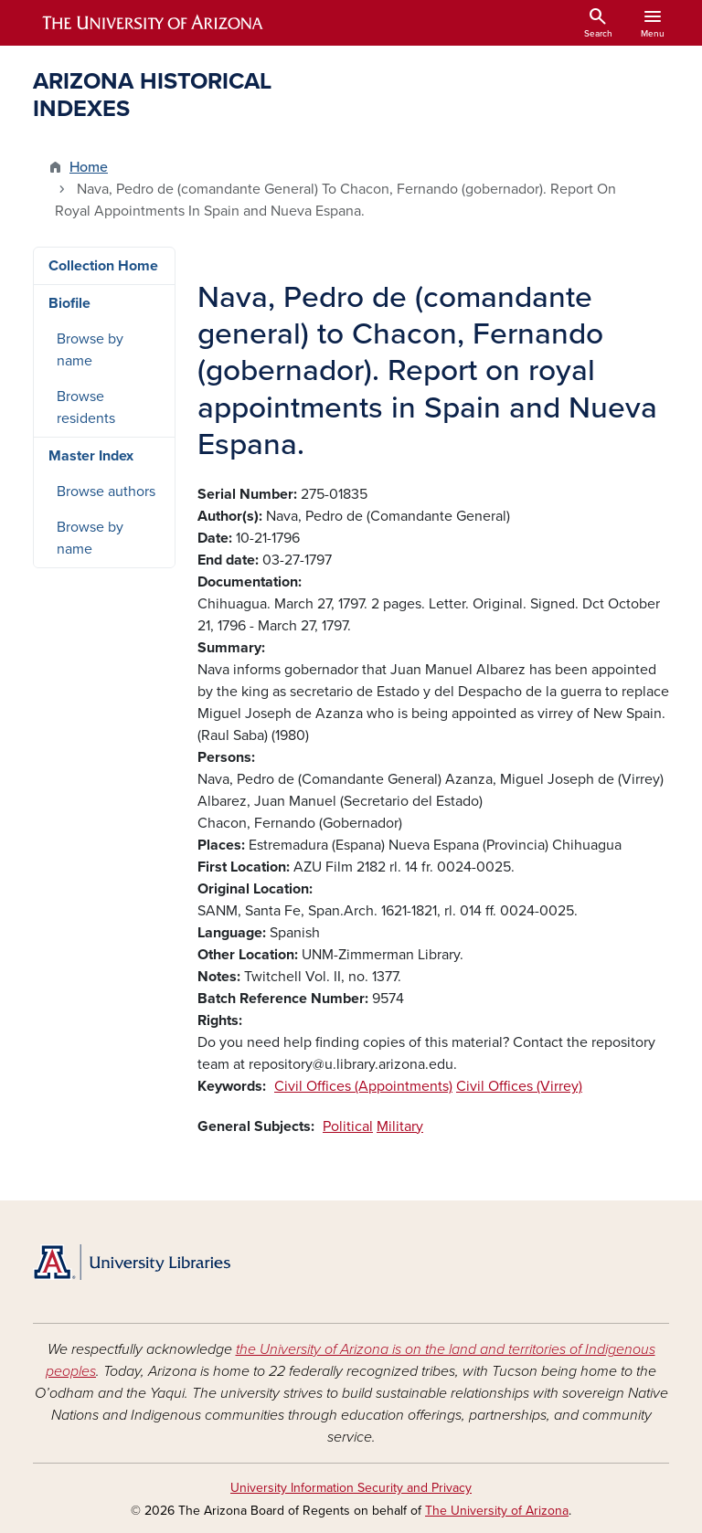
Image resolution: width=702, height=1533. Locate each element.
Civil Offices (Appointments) (363, 1086)
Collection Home (103, 266)
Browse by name (90, 350)
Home (88, 167)
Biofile (69, 303)
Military (400, 1126)
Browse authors (106, 491)
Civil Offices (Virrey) (519, 1086)
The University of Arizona (497, 1510)
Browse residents (86, 407)
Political (348, 1126)
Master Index (90, 456)
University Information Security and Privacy (351, 1488)
